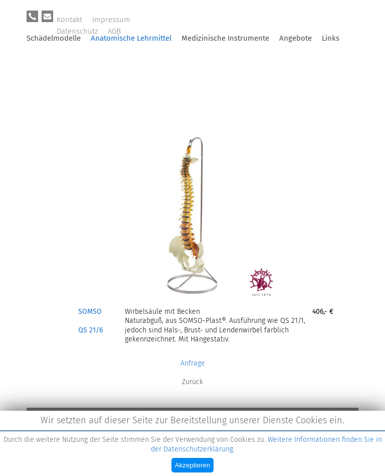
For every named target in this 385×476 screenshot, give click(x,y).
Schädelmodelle (54, 38)
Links (330, 38)
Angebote (295, 38)
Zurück (192, 382)
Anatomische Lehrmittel (131, 38)
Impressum (111, 19)
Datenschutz (77, 31)
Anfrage (192, 363)
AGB (114, 31)
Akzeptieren (192, 465)
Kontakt (69, 19)
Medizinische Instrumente (225, 38)
